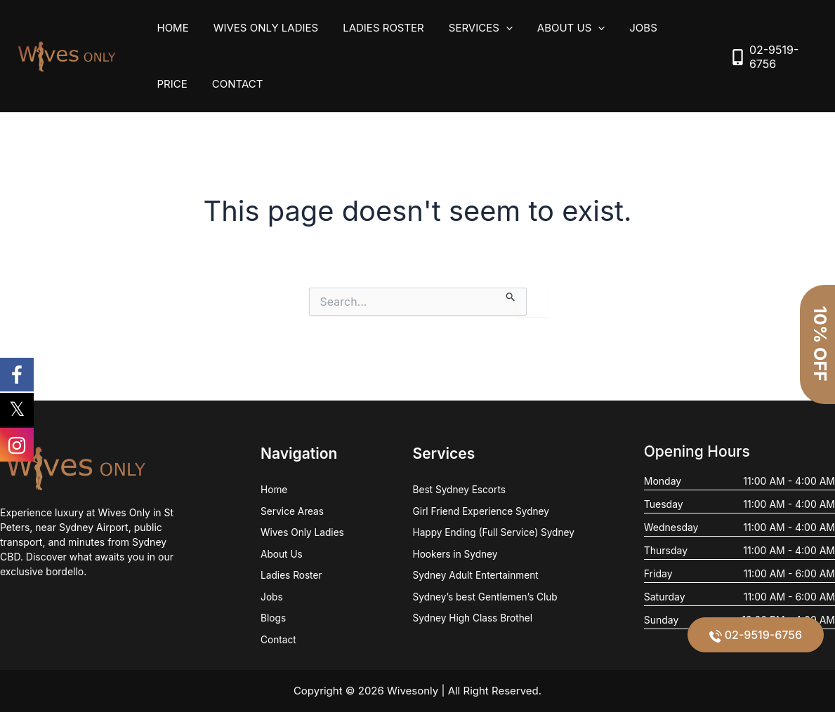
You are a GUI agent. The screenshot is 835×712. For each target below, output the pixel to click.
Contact (180, 83)
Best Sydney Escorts (458, 488)
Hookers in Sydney (453, 553)
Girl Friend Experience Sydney (480, 510)
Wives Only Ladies (260, 27)
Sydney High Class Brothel (471, 618)
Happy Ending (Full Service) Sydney (493, 531)
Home (171, 27)
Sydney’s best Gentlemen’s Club (484, 597)
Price (674, 27)
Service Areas (291, 510)
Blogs (272, 618)
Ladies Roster (375, 27)
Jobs (624, 27)
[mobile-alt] (771, 57)
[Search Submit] (511, 295)
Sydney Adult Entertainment (474, 575)
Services (468, 28)
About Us (555, 28)
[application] (493, 28)
